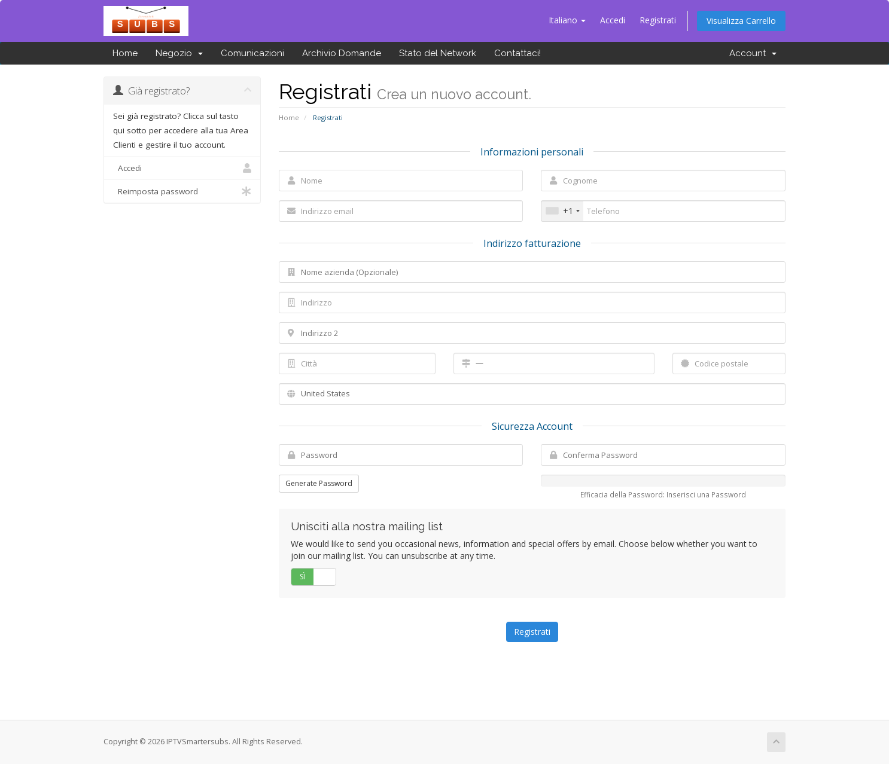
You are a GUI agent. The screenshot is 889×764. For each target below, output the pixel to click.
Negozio (179, 53)
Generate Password (318, 483)
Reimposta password (182, 191)
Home (125, 53)
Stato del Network (437, 53)
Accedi (612, 20)
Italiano (567, 20)
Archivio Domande (341, 53)
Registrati (658, 20)
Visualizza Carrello (741, 20)
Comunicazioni (252, 53)
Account (753, 53)
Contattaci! (517, 53)
